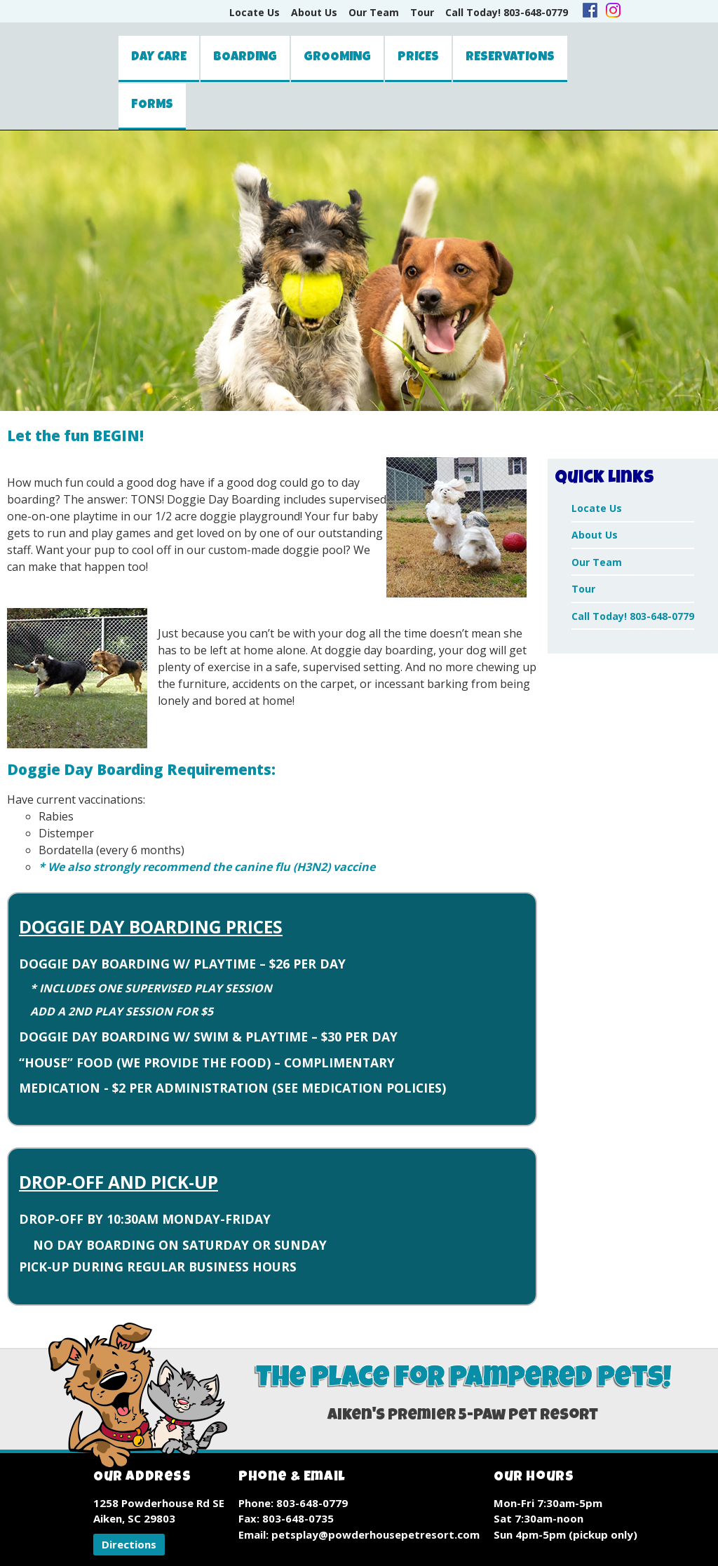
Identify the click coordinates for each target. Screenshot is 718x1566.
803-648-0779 (312, 1503)
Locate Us (254, 12)
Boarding (245, 57)
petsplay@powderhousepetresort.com (375, 1534)
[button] (129, 1544)
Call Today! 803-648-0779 (506, 12)
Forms (152, 105)
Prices (418, 57)
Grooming (337, 57)
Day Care (159, 57)
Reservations (510, 57)
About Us (314, 12)
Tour (422, 12)
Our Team (373, 12)
